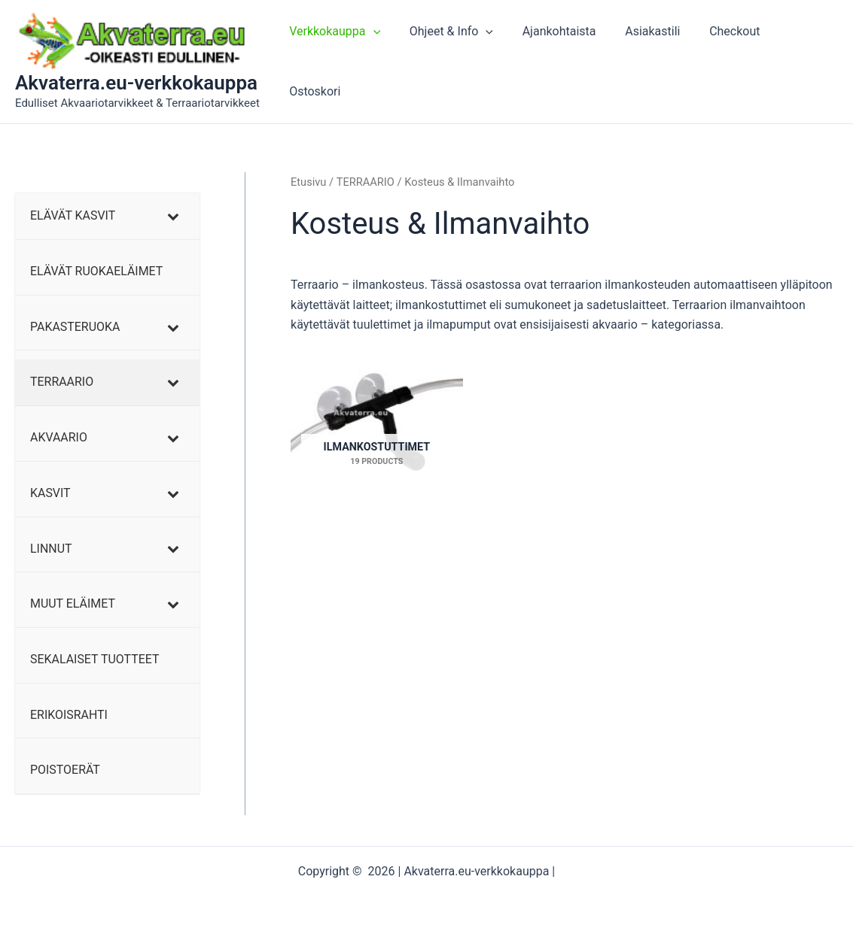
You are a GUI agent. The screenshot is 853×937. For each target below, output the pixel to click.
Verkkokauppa (345, 62)
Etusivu (309, 182)
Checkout (724, 61)
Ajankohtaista (559, 61)
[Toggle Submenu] (173, 216)
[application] (383, 62)
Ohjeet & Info (456, 62)
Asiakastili (647, 61)
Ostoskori (800, 61)
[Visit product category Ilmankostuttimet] (377, 425)
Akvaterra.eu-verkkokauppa (136, 82)
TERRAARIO (366, 182)
